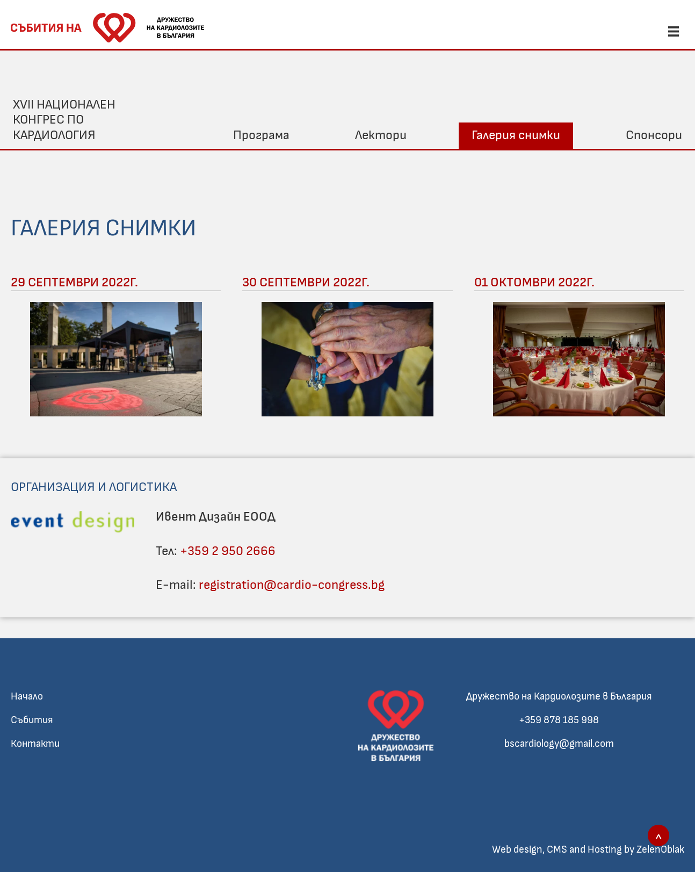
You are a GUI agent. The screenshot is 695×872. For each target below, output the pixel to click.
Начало (27, 696)
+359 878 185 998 (559, 720)
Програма (261, 135)
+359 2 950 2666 (228, 551)
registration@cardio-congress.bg (292, 585)
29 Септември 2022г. (74, 282)
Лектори (381, 135)
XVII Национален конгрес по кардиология (64, 120)
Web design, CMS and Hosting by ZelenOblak (588, 850)
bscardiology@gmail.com (559, 744)
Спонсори (654, 135)
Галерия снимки (516, 135)
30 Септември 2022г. (306, 282)
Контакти (35, 744)
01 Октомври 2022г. (534, 282)
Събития (32, 720)
